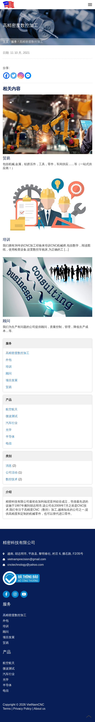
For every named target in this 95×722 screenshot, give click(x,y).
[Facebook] (6, 75)
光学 (9, 429)
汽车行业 (11, 423)
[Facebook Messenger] (28, 75)
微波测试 (11, 416)
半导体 (10, 436)
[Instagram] (20, 75)
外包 (9, 359)
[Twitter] (13, 75)
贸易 (9, 387)
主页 (6, 41)
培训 (9, 366)
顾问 (9, 373)
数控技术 (11, 479)
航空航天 (11, 409)
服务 (14, 41)
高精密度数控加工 (17, 353)
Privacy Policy (22, 708)
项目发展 (11, 380)
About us (39, 708)
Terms (7, 708)
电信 (9, 443)
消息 (9, 465)
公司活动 (11, 472)
